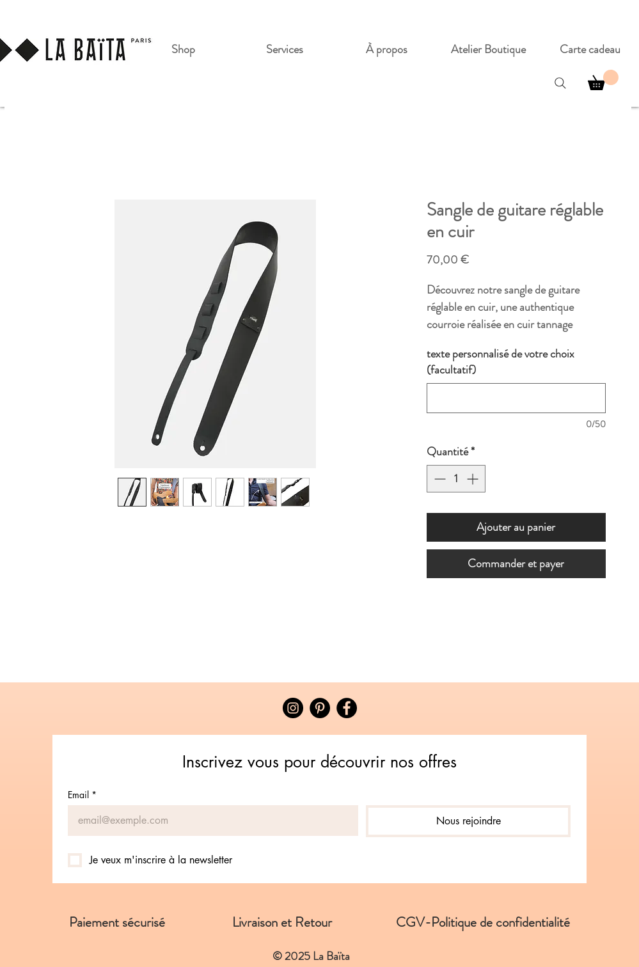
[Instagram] (293, 708)
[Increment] (474, 479)
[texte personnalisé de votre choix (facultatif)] (516, 398)
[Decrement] (438, 479)
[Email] (209, 820)
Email (82, 794)
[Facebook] (346, 708)
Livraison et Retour (314, 922)
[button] (603, 80)
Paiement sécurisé (150, 922)
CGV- (413, 922)
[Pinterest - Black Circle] (320, 708)
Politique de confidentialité (500, 922)
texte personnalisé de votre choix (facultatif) (500, 362)
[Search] (560, 83)
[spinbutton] (456, 479)
